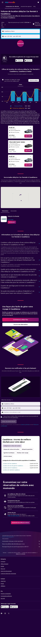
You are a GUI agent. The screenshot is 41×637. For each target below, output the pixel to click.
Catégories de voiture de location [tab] (12, 445)
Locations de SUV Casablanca (10, 467)
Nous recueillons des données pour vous (21, 544)
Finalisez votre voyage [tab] (22, 452)
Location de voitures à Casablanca (29, 552)
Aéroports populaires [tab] (27, 449)
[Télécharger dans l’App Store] (28, 61)
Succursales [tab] (14, 210)
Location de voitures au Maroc (14, 552)
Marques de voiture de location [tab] (11, 449)
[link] (28, 136)
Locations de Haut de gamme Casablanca (13, 465)
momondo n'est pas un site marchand (21, 541)
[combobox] (3, 25)
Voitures (4, 552)
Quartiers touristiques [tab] (9, 452)
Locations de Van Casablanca (10, 463)
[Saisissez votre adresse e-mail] (21, 412)
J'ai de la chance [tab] (8, 456)
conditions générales (25, 424)
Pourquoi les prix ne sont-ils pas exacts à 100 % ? (21, 547)
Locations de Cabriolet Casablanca (11, 469)
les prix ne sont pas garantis (8, 536)
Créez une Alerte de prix (13, 515)
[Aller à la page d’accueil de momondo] (10, 2)
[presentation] (28, 60)
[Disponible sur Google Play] (19, 61)
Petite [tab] (20, 84)
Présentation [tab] (5, 210)
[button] (2, 2)
